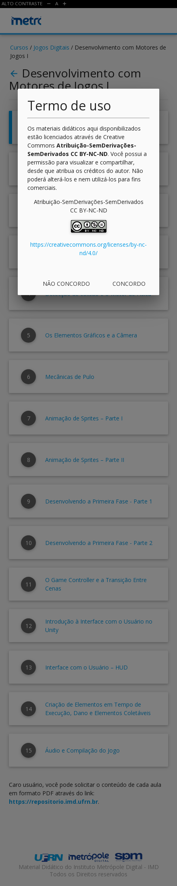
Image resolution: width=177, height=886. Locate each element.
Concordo (129, 283)
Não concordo (66, 283)
